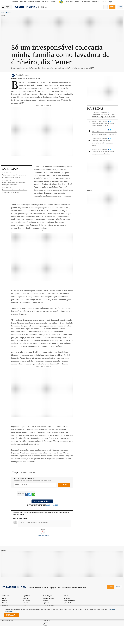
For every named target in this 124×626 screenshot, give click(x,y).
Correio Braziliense (69, 601)
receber (64, 485)
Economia (5, 603)
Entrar (120, 7)
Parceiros (95, 2)
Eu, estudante (67, 603)
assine (55, 505)
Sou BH (104, 2)
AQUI (110, 2)
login (48, 505)
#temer (32, 472)
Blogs (24, 605)
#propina (23, 472)
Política (42, 7)
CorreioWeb (66, 598)
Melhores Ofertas (72, 2)
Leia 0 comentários (42, 501)
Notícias (15, 2)
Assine (112, 7)
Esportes (45, 623)
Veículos (45, 2)
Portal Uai (26, 598)
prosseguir (11, 615)
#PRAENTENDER (48, 605)
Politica (8, 12)
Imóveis (53, 2)
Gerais (4, 598)
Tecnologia (46, 621)
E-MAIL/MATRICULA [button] (43, 535)
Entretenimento (34, 2)
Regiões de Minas (48, 598)
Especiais (46, 603)
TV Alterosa (86, 2)
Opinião (45, 601)
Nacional (5, 605)
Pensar (45, 625)
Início (2, 12)
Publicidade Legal (7, 621)
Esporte (23, 2)
